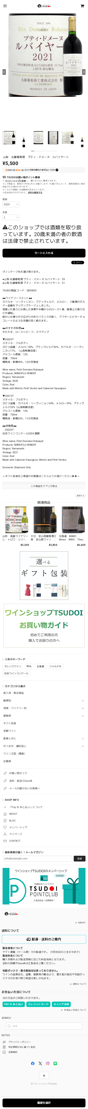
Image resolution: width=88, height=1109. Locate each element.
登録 (79, 858)
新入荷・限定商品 (13, 693)
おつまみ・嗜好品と (15, 746)
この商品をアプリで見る (44, 486)
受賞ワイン (9, 731)
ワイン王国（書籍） (15, 753)
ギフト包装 (9, 723)
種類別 (7, 700)
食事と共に (9, 738)
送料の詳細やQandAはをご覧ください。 (30, 963)
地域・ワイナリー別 (15, 708)
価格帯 (7, 715)
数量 (5, 212)
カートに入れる (44, 253)
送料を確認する (35, 192)
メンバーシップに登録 (15, 181)
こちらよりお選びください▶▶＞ (60, 476)
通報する (80, 496)
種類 (5, 199)
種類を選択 (44, 1102)
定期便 (7, 761)
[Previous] (4, 72)
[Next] (83, 72)
